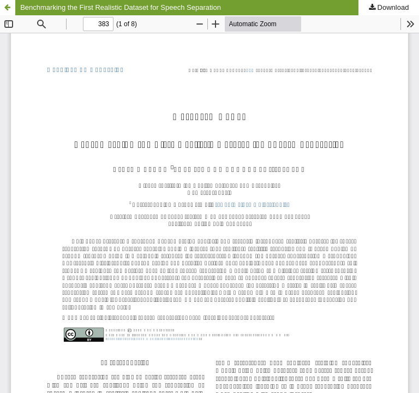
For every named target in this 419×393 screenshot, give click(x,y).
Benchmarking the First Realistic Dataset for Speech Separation (120, 7)
